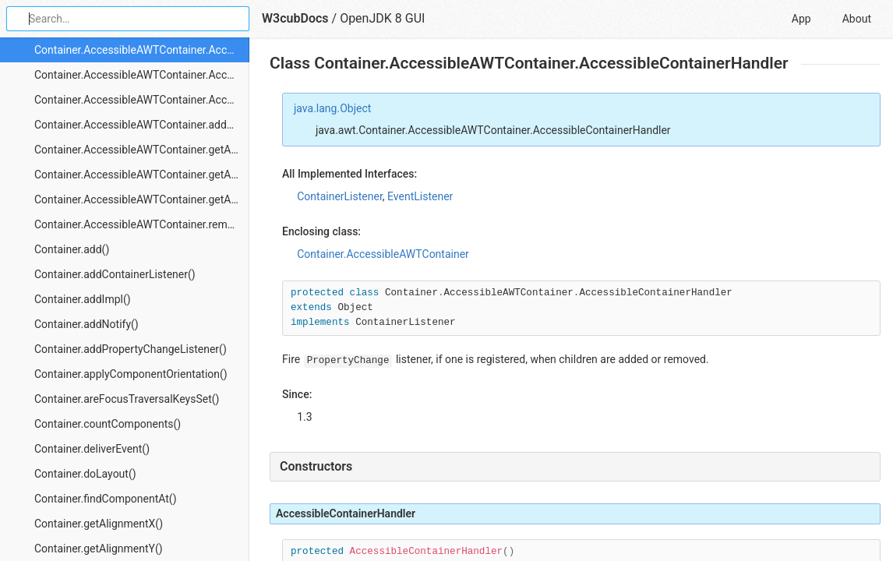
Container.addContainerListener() (115, 274)
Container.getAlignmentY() (98, 548)
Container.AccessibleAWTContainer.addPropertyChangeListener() (141, 124)
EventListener (420, 196)
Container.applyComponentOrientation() (131, 374)
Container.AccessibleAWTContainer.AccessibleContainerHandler (141, 50)
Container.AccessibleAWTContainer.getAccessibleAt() (141, 149)
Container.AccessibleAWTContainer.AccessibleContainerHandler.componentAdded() (141, 75)
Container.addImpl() (82, 299)
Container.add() (71, 249)
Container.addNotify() (86, 324)
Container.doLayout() (85, 474)
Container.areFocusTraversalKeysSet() (126, 399)
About (856, 18)
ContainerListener (340, 196)
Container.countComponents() (107, 424)
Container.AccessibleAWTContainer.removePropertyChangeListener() (141, 224)
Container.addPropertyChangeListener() (130, 349)
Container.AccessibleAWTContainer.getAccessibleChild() (141, 174)
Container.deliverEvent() (92, 449)
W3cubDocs (295, 18)
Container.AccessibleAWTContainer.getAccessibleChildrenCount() (141, 199)
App (801, 18)
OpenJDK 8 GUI (382, 18)
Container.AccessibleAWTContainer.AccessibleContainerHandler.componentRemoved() (141, 100)
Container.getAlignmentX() (98, 523)
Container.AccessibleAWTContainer (383, 254)
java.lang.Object (332, 108)
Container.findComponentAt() (105, 498)
